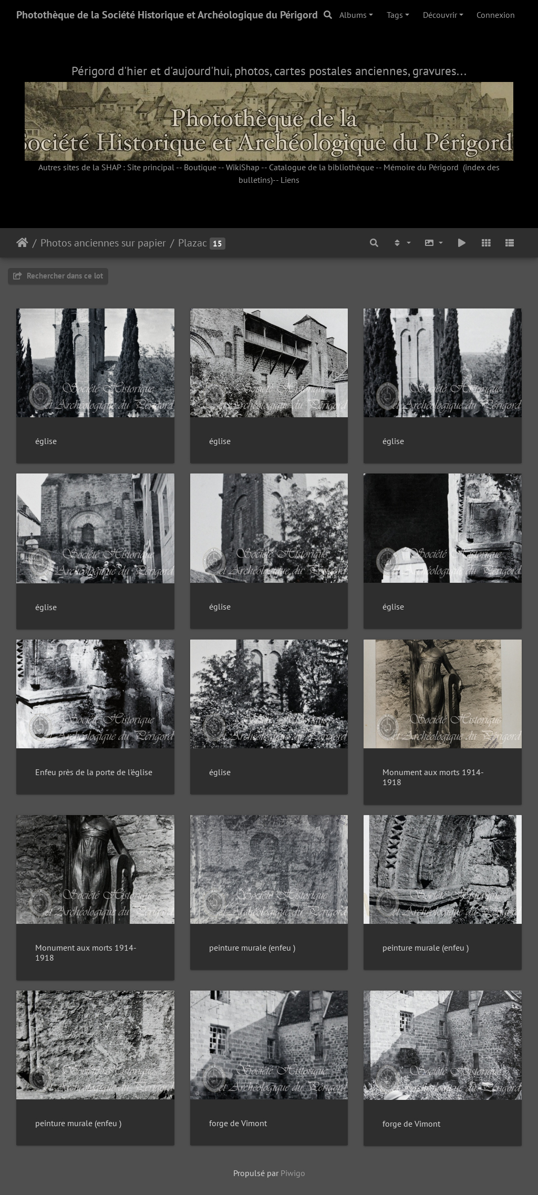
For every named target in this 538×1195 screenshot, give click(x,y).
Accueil (22, 243)
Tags (395, 14)
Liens (290, 179)
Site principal (150, 167)
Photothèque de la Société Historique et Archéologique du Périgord (167, 15)
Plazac (192, 243)
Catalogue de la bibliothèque (321, 167)
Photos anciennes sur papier (103, 243)
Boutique (200, 167)
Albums (353, 14)
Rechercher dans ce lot (58, 276)
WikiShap (243, 167)
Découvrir (440, 14)
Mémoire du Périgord (421, 167)
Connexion (496, 14)
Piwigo (293, 1173)
